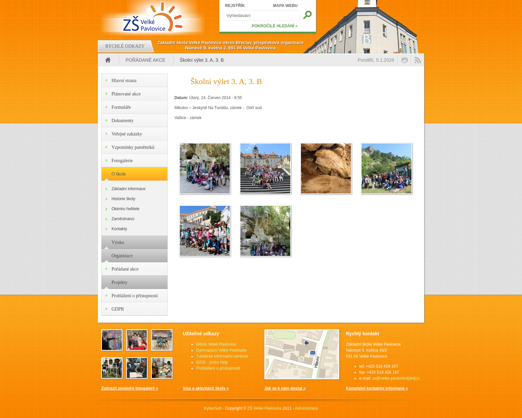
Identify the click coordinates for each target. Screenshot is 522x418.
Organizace (122, 255)
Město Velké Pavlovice (216, 344)
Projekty (119, 282)
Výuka (118, 242)
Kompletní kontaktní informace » (377, 388)
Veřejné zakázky (127, 133)
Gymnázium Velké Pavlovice (221, 350)
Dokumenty (122, 120)
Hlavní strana (124, 80)
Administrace (306, 408)
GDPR (118, 309)
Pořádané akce (145, 60)
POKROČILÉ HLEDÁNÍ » (275, 26)
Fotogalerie (122, 160)
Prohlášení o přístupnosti (135, 295)
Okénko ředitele (125, 208)
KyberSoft (213, 408)
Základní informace (128, 188)
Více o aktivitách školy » (206, 388)
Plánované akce (126, 93)
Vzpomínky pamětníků (133, 147)
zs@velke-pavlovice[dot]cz (395, 378)
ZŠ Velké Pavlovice (264, 408)
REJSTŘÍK (235, 5)
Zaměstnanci (123, 219)
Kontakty (119, 229)
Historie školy (123, 198)
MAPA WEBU (285, 5)
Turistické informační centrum (222, 356)
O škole (119, 173)
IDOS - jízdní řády (212, 362)
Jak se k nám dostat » (285, 388)
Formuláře (121, 107)
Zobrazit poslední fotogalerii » (129, 388)
